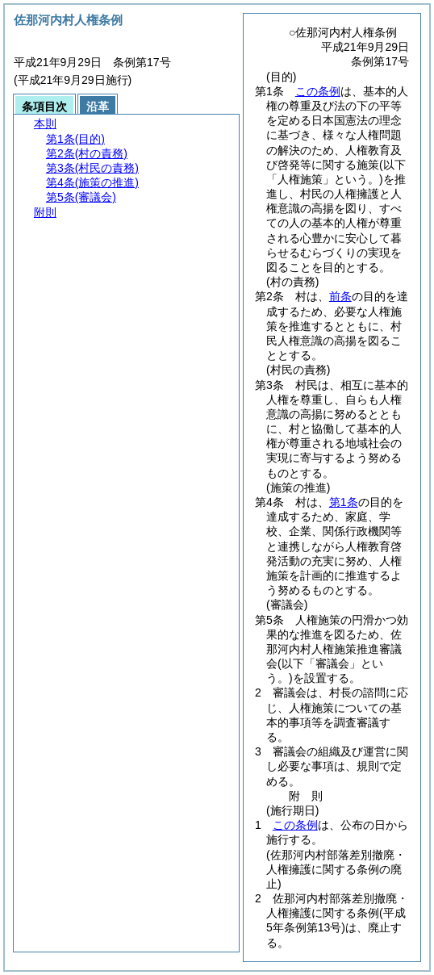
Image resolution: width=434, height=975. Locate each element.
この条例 (317, 91)
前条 (340, 296)
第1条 (343, 502)
